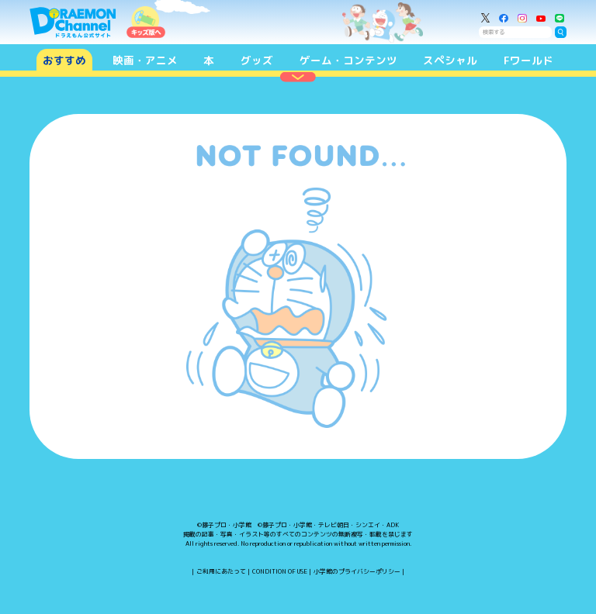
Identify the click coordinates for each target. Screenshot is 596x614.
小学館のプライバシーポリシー (357, 571)
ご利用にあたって (221, 571)
